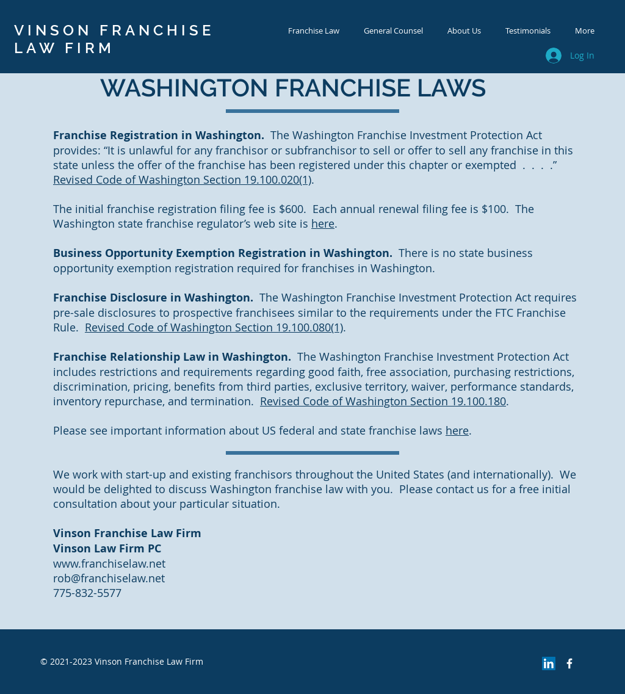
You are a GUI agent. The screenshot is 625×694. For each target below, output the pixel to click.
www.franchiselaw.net (109, 563)
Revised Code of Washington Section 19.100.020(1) (182, 179)
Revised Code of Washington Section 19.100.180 (383, 401)
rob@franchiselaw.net (109, 578)
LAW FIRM (64, 48)
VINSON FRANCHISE (114, 30)
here (322, 223)
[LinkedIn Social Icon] (548, 663)
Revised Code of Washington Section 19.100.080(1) (214, 327)
